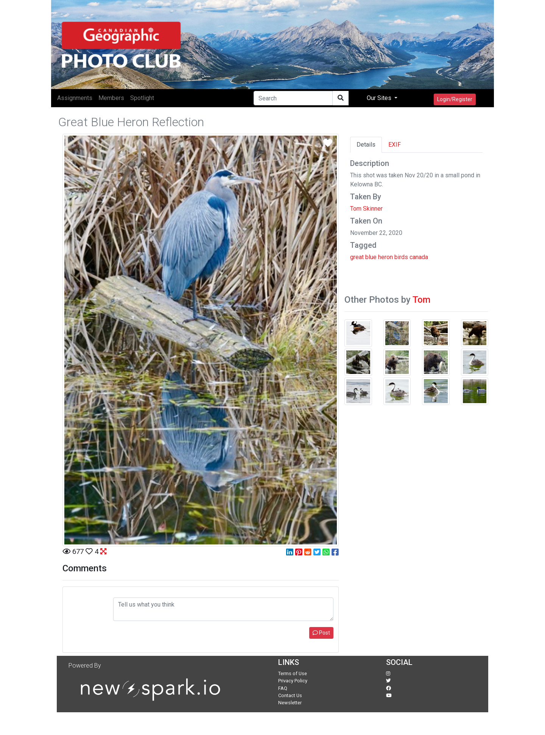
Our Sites (380, 98)
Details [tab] (366, 144)
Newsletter (290, 702)
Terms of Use (292, 673)
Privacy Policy (292, 680)
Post (321, 633)
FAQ (282, 688)
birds (401, 257)
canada (419, 257)
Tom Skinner (366, 208)
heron (385, 257)
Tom (421, 299)
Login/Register (454, 99)
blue (371, 257)
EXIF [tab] (394, 144)
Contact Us (290, 695)
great (357, 257)
